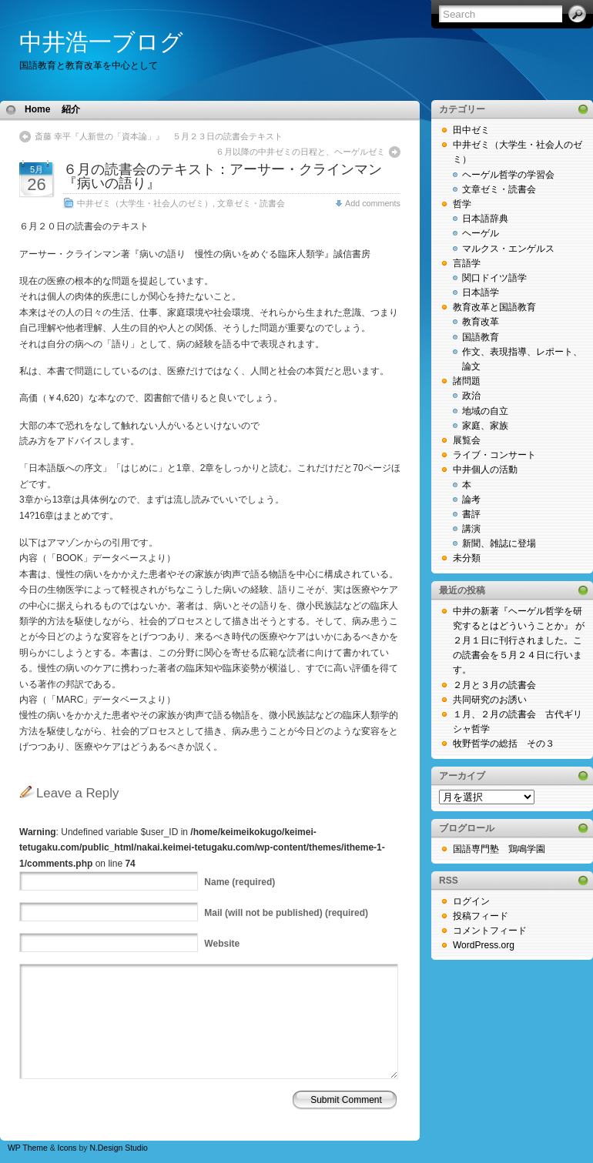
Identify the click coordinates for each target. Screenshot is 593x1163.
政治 (471, 395)
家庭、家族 (485, 425)
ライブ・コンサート (494, 454)
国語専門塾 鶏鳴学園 (499, 849)
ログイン (471, 901)
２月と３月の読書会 (494, 685)
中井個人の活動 (485, 469)
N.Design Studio (118, 1148)
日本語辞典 (485, 218)
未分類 (467, 558)
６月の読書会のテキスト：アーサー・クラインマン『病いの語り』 (222, 176)
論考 (471, 499)
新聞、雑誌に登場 (499, 543)
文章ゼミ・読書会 (251, 203)
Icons (67, 1148)
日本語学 (480, 292)
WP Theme (28, 1148)
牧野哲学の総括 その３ (503, 743)
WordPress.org (483, 945)
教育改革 (480, 321)
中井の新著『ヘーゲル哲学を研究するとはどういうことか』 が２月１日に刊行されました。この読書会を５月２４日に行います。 (519, 641)
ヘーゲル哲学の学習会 (508, 174)
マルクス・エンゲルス (508, 248)
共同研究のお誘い (490, 699)
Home (37, 109)
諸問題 (467, 381)
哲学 (462, 204)
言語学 (467, 263)
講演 (471, 528)
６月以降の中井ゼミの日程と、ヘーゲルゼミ (300, 151)
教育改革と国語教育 (494, 307)
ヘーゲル (480, 233)
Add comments (372, 203)
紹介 (71, 109)
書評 (471, 514)
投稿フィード (480, 916)
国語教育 (480, 337)
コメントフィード (490, 930)
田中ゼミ (471, 130)
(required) (239, 882)
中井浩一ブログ (101, 42)
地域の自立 (485, 411)
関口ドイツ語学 (494, 277)
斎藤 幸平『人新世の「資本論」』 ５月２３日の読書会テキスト (159, 136)
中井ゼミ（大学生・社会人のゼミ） (145, 203)
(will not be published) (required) (286, 912)
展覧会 (467, 440)
